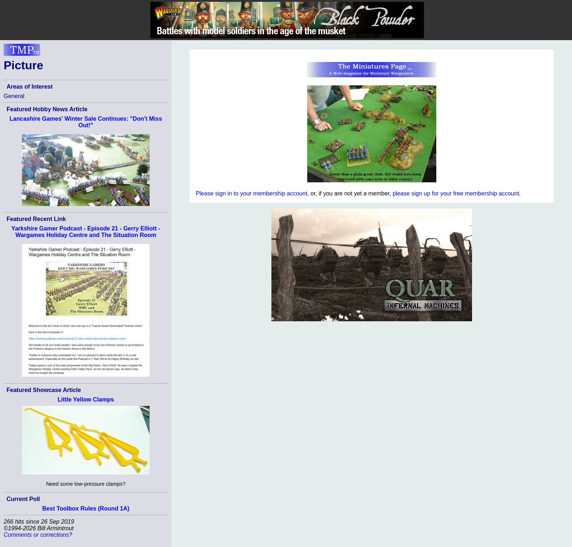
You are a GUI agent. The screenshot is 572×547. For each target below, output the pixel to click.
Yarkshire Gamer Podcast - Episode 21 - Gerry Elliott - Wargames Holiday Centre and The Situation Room (85, 231)
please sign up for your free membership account (456, 193)
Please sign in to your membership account (251, 193)
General (14, 96)
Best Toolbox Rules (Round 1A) (86, 508)
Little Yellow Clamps (86, 399)
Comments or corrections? (38, 535)
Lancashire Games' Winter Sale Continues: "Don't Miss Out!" (85, 122)
